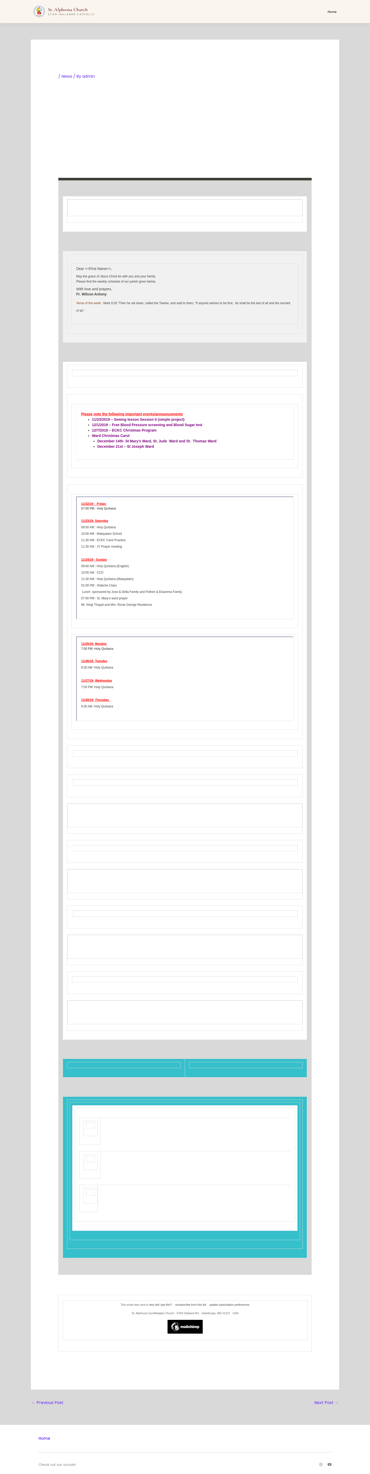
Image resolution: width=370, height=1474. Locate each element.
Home (332, 12)
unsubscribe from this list (190, 1304)
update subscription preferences (229, 1304)
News (66, 76)
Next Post (326, 1403)
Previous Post (47, 1403)
